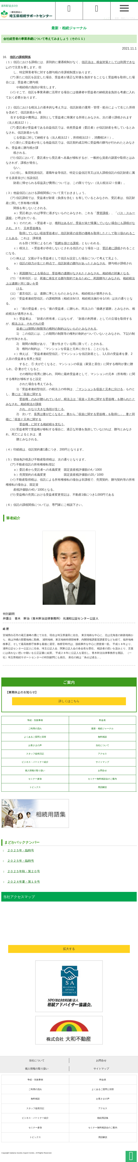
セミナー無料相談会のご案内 (102, 779)
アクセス (102, 753)
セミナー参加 (35, 779)
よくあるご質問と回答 (35, 737)
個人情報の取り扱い (35, 770)
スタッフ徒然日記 (35, 753)
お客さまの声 (35, 745)
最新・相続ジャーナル (102, 728)
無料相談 (102, 737)
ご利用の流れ (35, 728)
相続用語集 (102, 1118)
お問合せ (102, 770)
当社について (102, 745)
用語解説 (102, 787)
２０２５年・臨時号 (20, 850)
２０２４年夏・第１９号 (23, 881)
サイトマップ (102, 762)
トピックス (35, 787)
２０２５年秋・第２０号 (23, 871)
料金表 (102, 720)
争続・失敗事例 (35, 720)
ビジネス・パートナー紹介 (35, 762)
